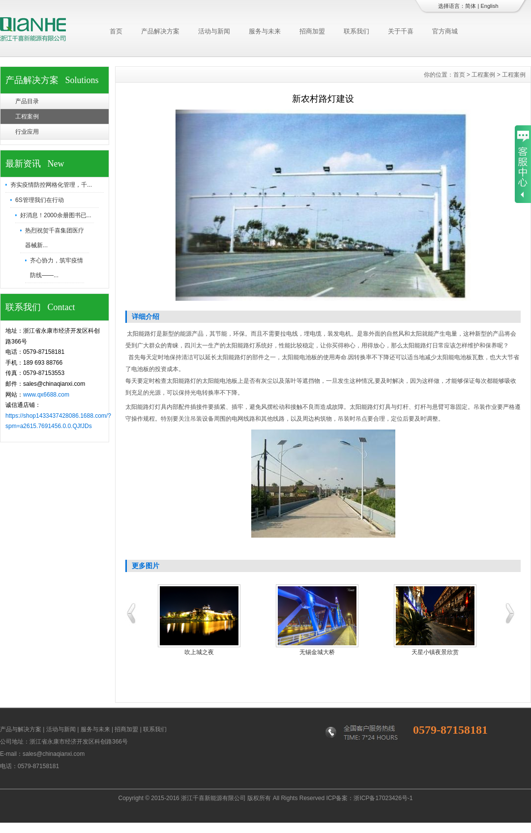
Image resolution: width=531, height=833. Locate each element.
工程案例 (27, 116)
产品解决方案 (160, 31)
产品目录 (27, 101)
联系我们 (356, 31)
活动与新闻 (214, 31)
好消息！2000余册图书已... (55, 215)
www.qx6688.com (46, 394)
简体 (470, 6)
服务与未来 (265, 31)
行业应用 (27, 131)
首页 (116, 31)
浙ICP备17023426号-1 (383, 798)
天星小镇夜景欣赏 (435, 652)
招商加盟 (312, 31)
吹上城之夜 (199, 652)
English (489, 6)
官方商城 (445, 31)
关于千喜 (400, 31)
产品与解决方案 (20, 729)
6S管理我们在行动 (39, 200)
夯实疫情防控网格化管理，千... (51, 184)
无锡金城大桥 (317, 652)
